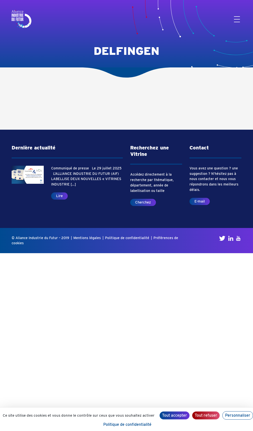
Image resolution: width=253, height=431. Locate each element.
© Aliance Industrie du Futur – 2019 (40, 238)
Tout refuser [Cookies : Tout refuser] (206, 415)
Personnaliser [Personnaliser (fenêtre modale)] (237, 415)
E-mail (199, 201)
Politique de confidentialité (127, 238)
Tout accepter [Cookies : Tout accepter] (174, 415)
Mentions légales (87, 238)
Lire (59, 196)
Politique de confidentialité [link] (127, 424)
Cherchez (143, 202)
